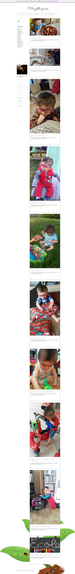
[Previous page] (38, 566)
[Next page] (51, 566)
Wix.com (32, 570)
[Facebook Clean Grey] (18, 21)
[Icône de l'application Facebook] (53, 571)
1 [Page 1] (40, 565)
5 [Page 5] (49, 565)
